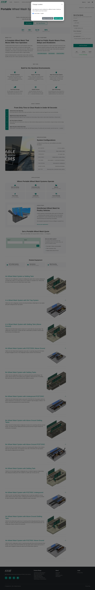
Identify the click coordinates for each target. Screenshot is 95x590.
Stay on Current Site (47, 18)
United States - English (39, 13)
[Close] (62, 4)
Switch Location (58, 18)
